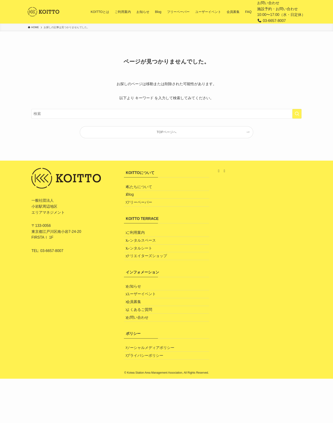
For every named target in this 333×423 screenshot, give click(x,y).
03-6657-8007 (51, 251)
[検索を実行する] (297, 114)
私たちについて (142, 188)
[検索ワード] (166, 114)
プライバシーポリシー (148, 398)
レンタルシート (142, 265)
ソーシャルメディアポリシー (154, 387)
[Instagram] (219, 171)
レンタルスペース (144, 255)
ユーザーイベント (144, 321)
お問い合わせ (268, 3)
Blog (133, 199)
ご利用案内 (139, 244)
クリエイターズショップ (150, 276)
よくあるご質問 (142, 343)
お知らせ (137, 310)
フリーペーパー (142, 210)
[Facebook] (224, 171)
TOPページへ (166, 132)
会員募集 (137, 332)
